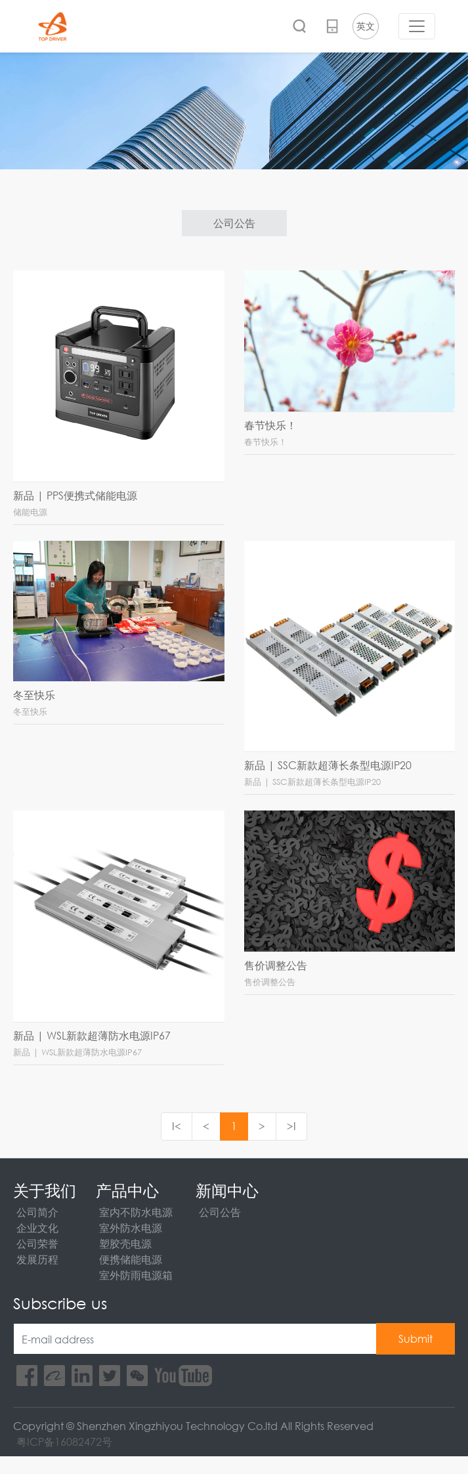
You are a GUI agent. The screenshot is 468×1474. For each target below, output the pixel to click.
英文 (365, 26)
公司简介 (37, 1212)
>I (291, 1126)
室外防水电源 (130, 1227)
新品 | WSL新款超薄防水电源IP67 (92, 1035)
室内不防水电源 (136, 1212)
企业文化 (37, 1227)
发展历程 (37, 1259)
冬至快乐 (34, 695)
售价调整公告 (275, 965)
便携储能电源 (130, 1259)
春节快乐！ (270, 425)
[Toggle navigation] (416, 26)
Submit (415, 1338)
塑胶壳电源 (125, 1243)
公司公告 (234, 223)
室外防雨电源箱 (136, 1275)
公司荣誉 (37, 1243)
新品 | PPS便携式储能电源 (75, 495)
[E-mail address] (195, 1339)
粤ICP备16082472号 (64, 1441)
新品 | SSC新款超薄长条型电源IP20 (328, 765)
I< (176, 1126)
